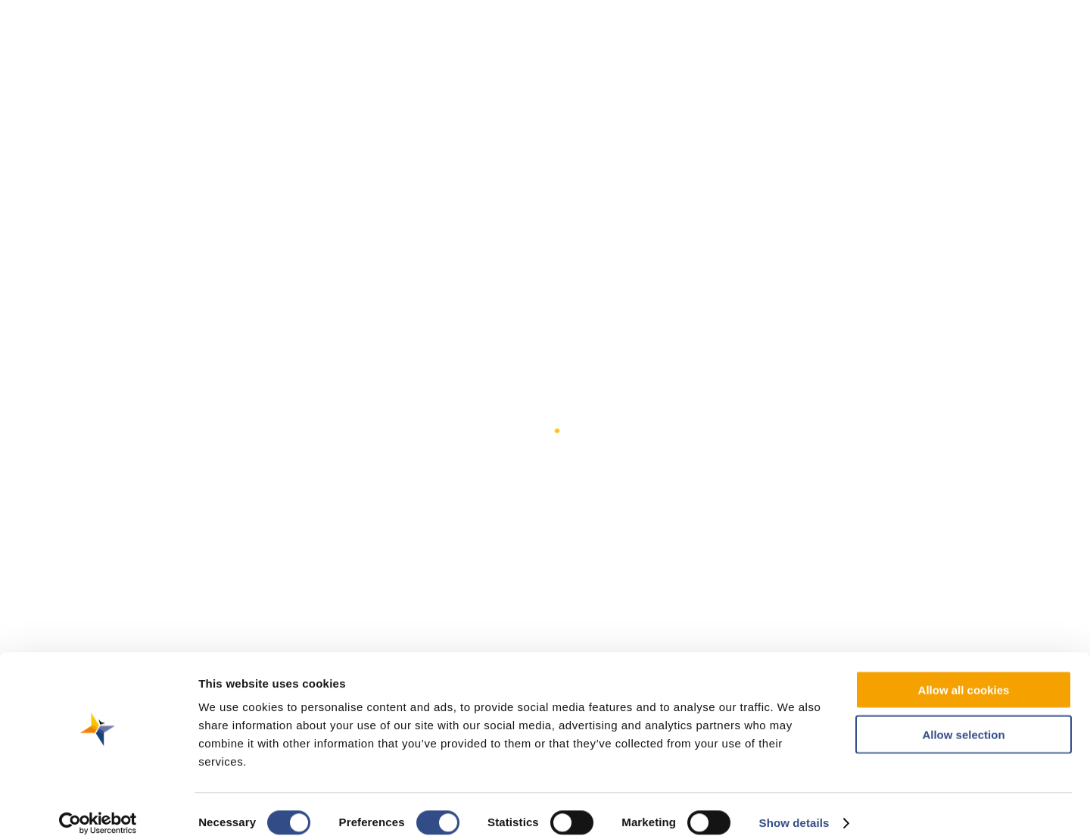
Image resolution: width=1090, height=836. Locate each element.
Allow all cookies (964, 672)
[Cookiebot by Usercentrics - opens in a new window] (98, 806)
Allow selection (963, 717)
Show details (794, 806)
